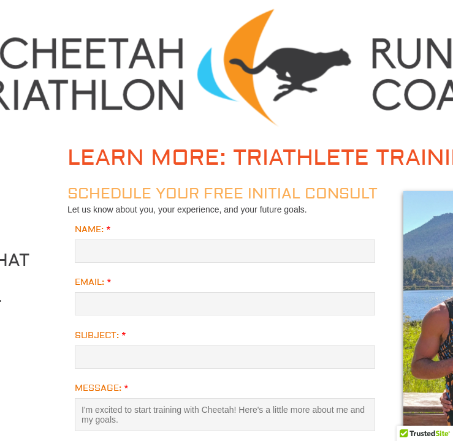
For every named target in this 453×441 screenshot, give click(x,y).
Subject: (100, 335)
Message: (102, 388)
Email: (93, 282)
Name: (93, 229)
